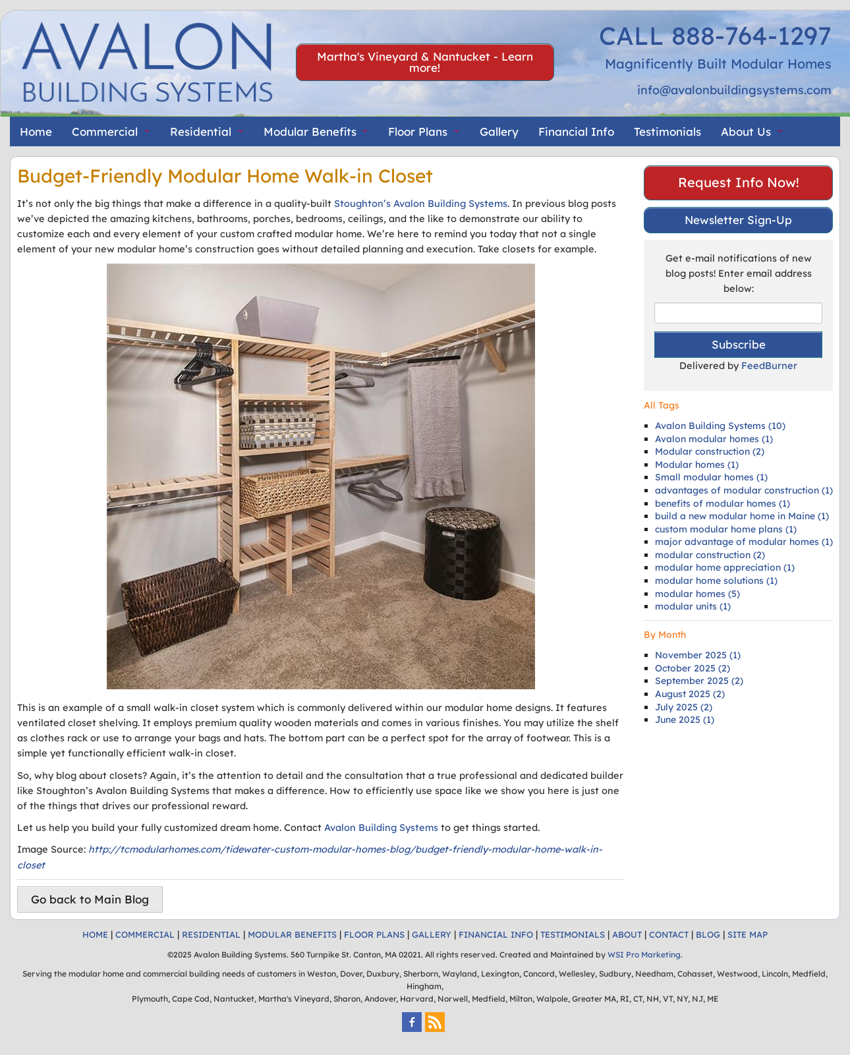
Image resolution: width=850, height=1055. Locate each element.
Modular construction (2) (709, 451)
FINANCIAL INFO (496, 934)
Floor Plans (417, 131)
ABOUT (627, 934)
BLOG (708, 934)
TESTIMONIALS (572, 934)
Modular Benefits (310, 131)
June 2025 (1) (684, 720)
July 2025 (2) (683, 707)
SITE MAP (747, 934)
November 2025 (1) (698, 655)
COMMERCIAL (145, 934)
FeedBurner (769, 365)
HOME (95, 934)
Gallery (499, 131)
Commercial (105, 131)
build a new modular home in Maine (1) (742, 516)
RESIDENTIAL (211, 934)
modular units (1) (693, 606)
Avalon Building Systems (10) (720, 426)
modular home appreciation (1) (725, 567)
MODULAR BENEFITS (292, 934)
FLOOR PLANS (374, 934)
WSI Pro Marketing (644, 954)
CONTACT (669, 934)
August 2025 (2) (690, 694)
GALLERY (431, 934)
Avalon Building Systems (381, 827)
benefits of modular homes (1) (722, 503)
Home (36, 131)
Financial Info (576, 131)
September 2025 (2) (699, 681)
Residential (200, 131)
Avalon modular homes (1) (714, 439)
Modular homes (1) (697, 464)
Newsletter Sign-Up (738, 220)
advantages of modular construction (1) (744, 490)
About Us (746, 131)
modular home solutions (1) (716, 580)
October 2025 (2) (692, 668)
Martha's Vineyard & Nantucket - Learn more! (425, 61)
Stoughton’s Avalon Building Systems (420, 203)
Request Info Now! (738, 182)
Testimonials (667, 131)
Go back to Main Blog (90, 899)
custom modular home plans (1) (726, 529)
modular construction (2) (710, 555)
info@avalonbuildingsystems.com (734, 90)
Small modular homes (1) (711, 477)
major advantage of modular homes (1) (744, 542)
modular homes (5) (697, 594)
